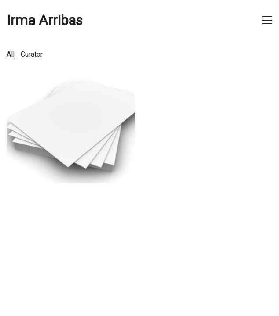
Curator (32, 54)
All (11, 54)
